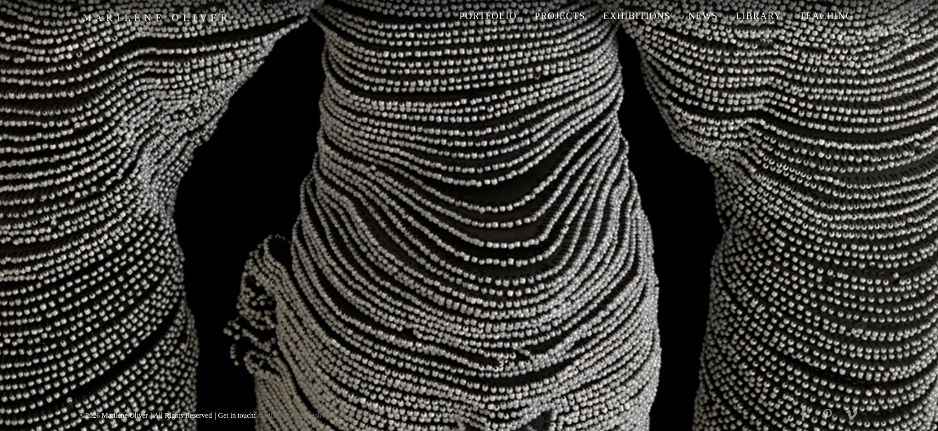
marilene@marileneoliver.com (301, 415)
